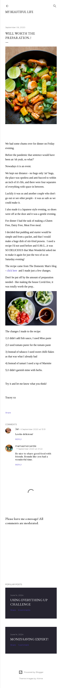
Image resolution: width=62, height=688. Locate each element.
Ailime (40, 678)
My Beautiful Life (19, 12)
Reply (18, 439)
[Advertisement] (31, 554)
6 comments (24, 610)
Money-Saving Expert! (29, 639)
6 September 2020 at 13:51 (33, 429)
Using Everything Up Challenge (29, 602)
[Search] (55, 5)
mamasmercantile (25, 446)
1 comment (23, 645)
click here (12, 270)
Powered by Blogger (31, 672)
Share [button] (8, 412)
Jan (17, 429)
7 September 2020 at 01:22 (29, 449)
